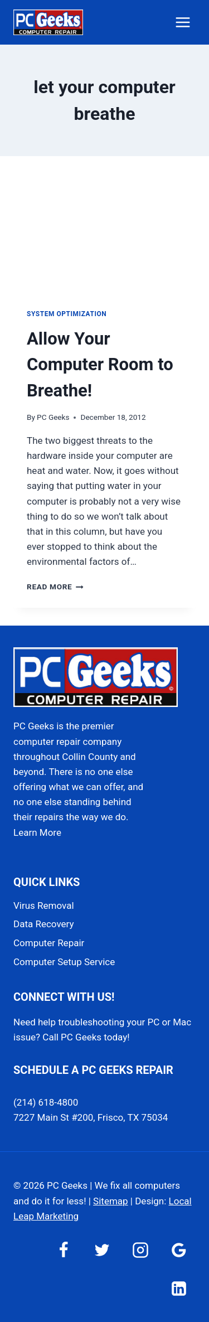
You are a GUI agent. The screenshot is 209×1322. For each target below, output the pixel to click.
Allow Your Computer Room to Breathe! (100, 364)
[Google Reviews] (179, 1250)
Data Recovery (43, 923)
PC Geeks (53, 417)
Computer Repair (48, 942)
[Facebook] (63, 1250)
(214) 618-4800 (45, 1102)
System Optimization (66, 314)
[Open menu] (182, 22)
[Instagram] (140, 1250)
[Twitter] (102, 1250)
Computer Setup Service (64, 961)
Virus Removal (43, 905)
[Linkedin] (179, 1288)
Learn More (37, 832)
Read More (55, 586)
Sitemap (110, 1201)
